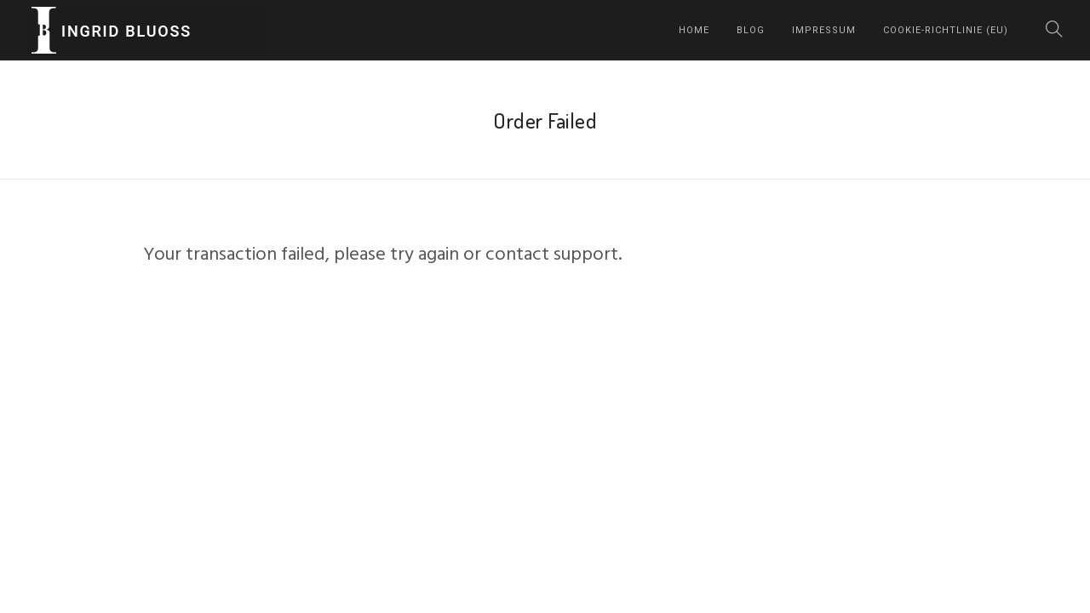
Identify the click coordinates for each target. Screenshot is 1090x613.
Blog (751, 30)
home (694, 30)
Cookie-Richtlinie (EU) (945, 30)
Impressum (824, 30)
